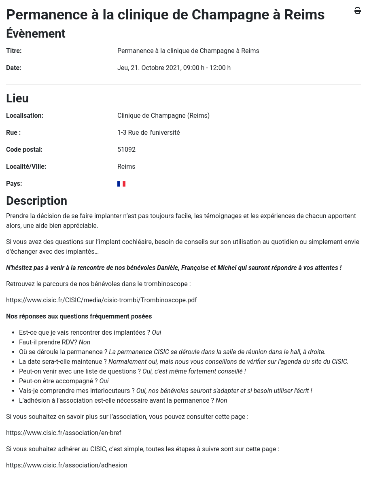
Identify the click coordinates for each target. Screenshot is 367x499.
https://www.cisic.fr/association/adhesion (66, 465)
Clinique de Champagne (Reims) (163, 115)
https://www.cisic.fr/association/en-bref (63, 433)
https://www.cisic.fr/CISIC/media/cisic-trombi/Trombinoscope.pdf (101, 300)
